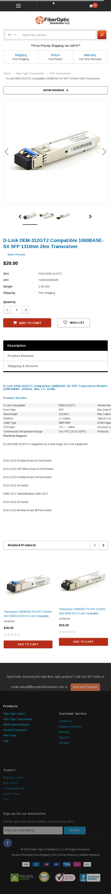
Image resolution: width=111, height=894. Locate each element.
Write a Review (16, 254)
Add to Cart (27, 323)
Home (7, 73)
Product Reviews (21, 356)
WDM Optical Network (16, 754)
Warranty (90, 55)
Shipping (21, 55)
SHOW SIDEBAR (55, 90)
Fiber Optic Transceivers (30, 73)
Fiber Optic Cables (14, 743)
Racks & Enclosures (15, 759)
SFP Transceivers (60, 73)
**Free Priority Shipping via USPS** (55, 45)
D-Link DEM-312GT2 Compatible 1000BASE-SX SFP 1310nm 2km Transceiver (53, 78)
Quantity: (9, 302)
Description (16, 345)
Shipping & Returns (23, 366)
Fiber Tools (9, 765)
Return (55, 55)
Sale (6, 770)
